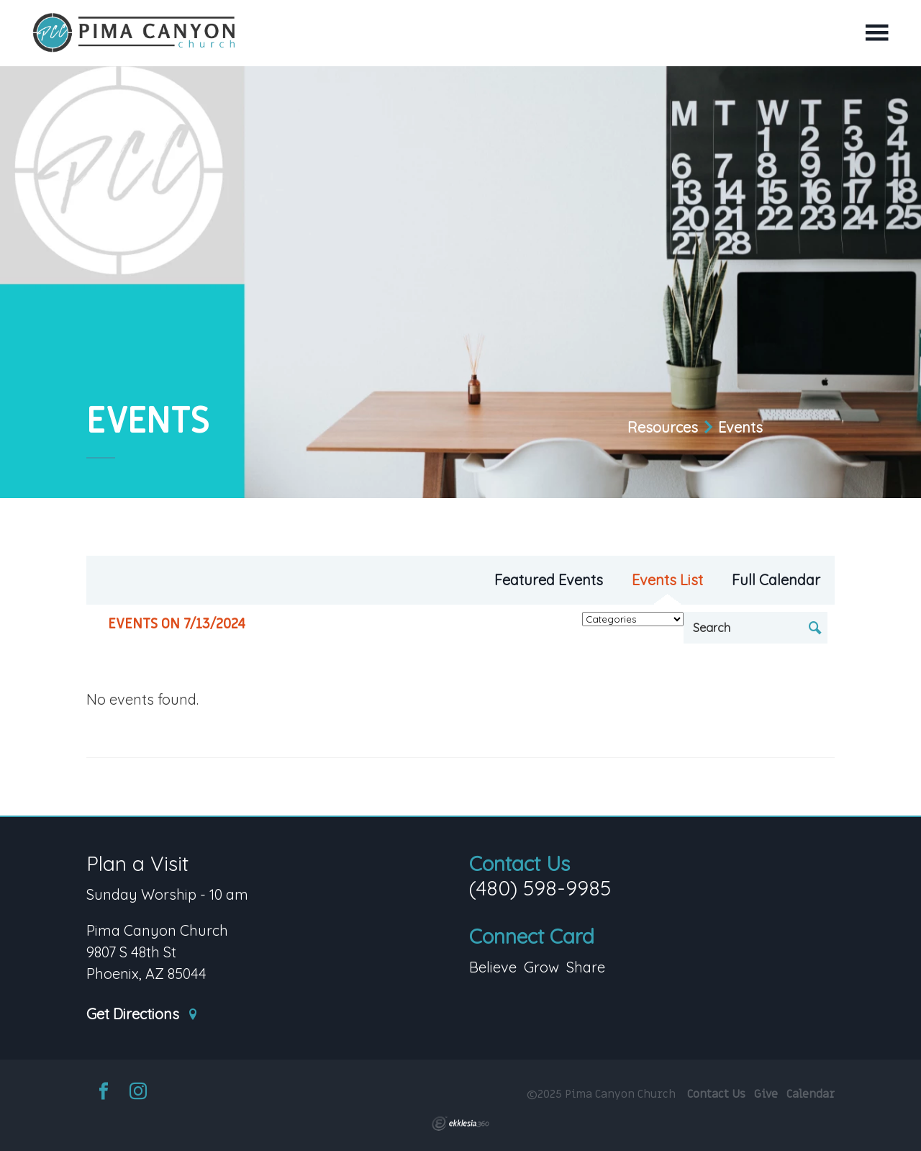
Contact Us (519, 863)
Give (766, 1094)
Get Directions (142, 1014)
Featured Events (548, 580)
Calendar (810, 1094)
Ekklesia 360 (460, 1123)
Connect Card (531, 936)
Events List (667, 580)
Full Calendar (776, 580)
